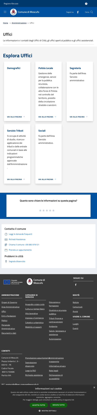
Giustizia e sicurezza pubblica (57, 312)
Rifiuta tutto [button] (59, 405)
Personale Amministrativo (8, 326)
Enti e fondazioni (9, 315)
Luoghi (76, 323)
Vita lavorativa (31, 313)
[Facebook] (76, 12)
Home (5, 22)
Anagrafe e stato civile (34, 304)
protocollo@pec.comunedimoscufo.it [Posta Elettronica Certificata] (22, 384)
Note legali (53, 370)
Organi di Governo (9, 302)
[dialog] (48, 400)
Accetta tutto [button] (38, 405)
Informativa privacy (57, 366)
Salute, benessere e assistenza (57, 332)
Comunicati (77, 306)
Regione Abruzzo (11, 3)
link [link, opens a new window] (72, 400)
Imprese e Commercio (34, 317)
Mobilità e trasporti (33, 327)
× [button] (94, 388)
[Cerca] (91, 12)
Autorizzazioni (55, 338)
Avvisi (75, 311)
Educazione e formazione (54, 304)
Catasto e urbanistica (34, 322)
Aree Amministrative (10, 306)
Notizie (76, 302)
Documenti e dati (9, 333)
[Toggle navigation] (5, 11)
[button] (48, 410)
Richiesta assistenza (34, 375)
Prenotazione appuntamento (35, 357)
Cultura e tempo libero (34, 308)
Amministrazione (19, 22)
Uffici (4, 311)
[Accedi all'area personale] (86, 3)
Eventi (75, 328)
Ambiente (53, 326)
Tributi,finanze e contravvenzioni (56, 320)
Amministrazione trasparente (56, 359)
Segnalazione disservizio (31, 364)
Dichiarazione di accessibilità (56, 377)
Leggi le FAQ (30, 370)
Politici (4, 320)
